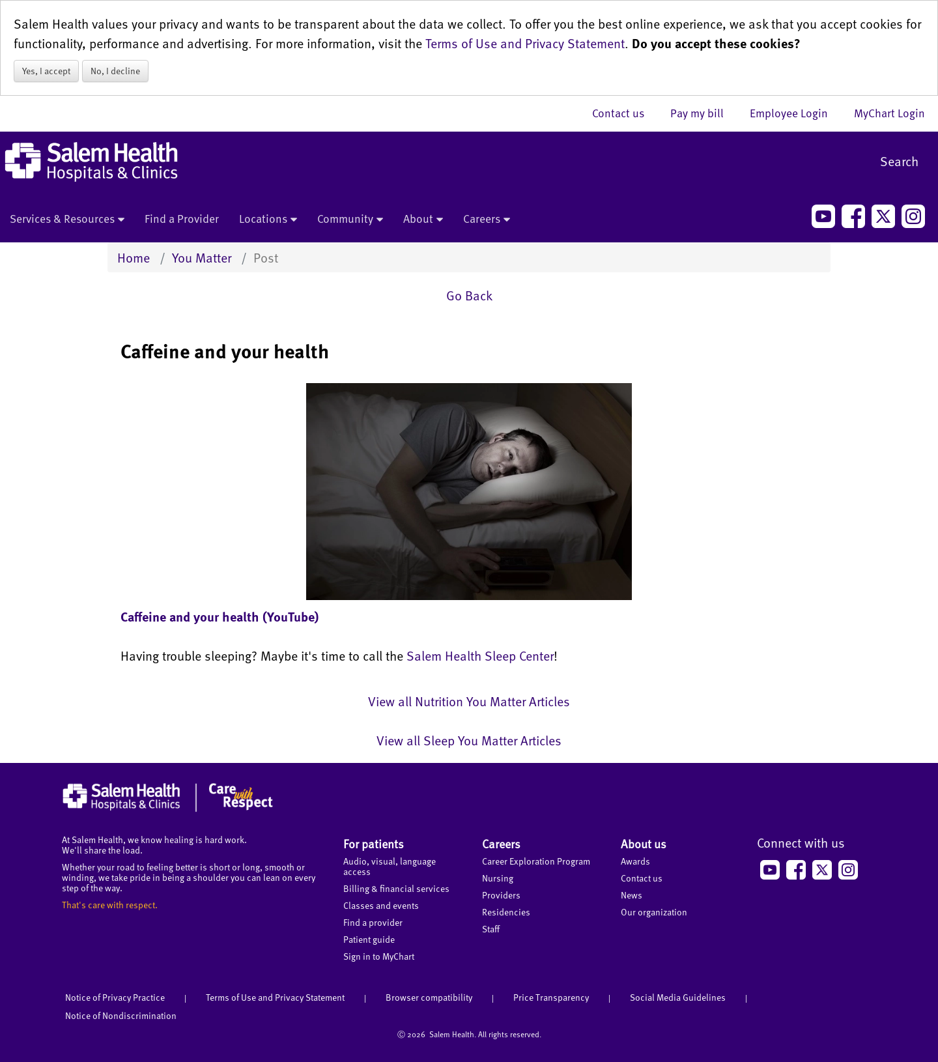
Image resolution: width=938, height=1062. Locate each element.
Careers (486, 219)
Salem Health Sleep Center (480, 655)
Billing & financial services (396, 888)
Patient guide (369, 939)
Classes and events (381, 905)
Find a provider (373, 922)
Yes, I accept (46, 71)
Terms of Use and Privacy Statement (525, 43)
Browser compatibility (429, 997)
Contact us (624, 112)
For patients (373, 843)
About (423, 219)
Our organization (654, 912)
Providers (501, 895)
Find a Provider (182, 218)
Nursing (497, 878)
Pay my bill (703, 112)
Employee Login (795, 112)
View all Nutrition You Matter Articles (469, 701)
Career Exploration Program (536, 861)
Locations (268, 219)
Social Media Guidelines (678, 997)
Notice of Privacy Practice (115, 997)
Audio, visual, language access (389, 866)
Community (350, 219)
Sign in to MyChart (378, 956)
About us (643, 843)
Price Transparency (551, 997)
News (631, 895)
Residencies (506, 912)
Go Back (469, 295)
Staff (491, 929)
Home (133, 257)
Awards (635, 861)
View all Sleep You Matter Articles (469, 740)
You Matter (201, 257)
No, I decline (115, 71)
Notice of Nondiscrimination (121, 1015)
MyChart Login (889, 112)
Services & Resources (67, 219)
